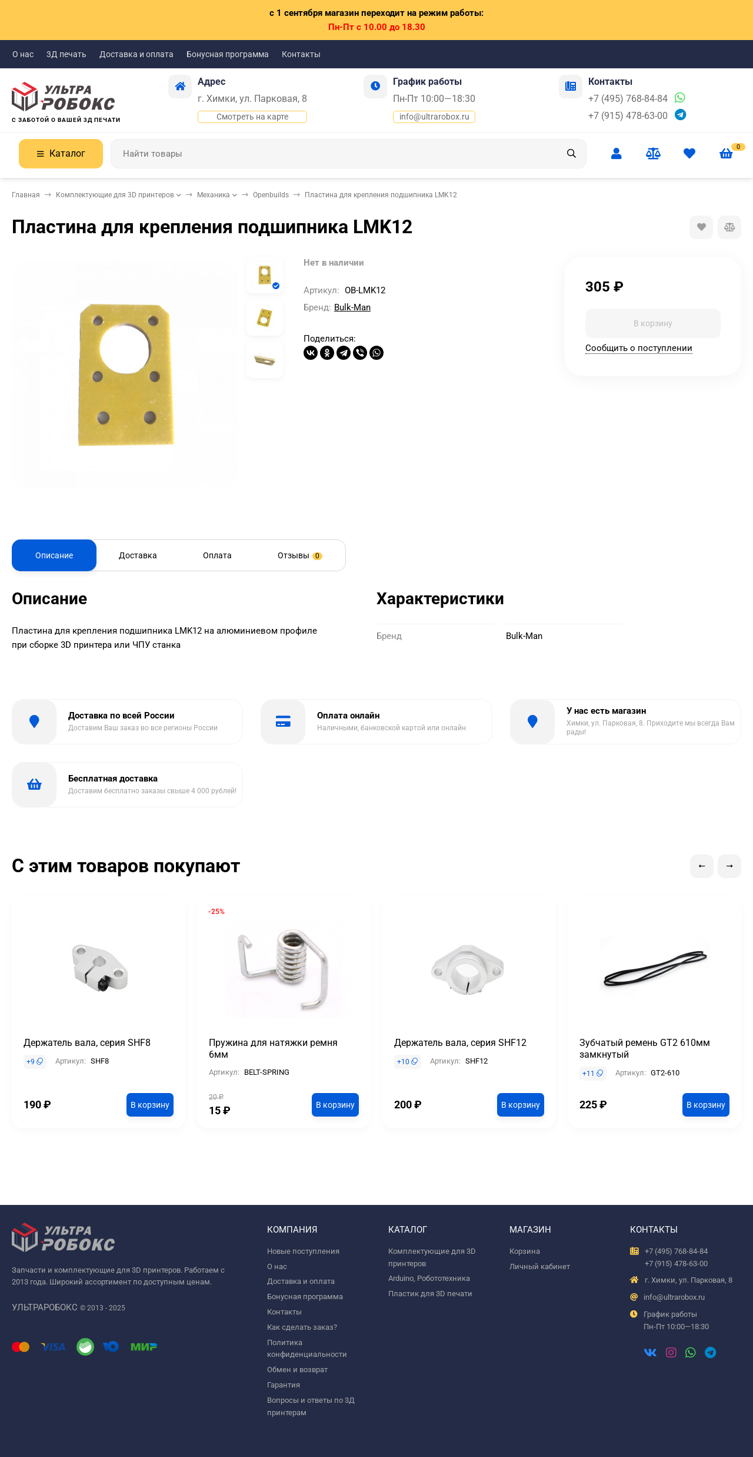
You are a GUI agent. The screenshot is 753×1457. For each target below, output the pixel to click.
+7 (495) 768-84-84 (628, 98)
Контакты (301, 54)
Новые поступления (303, 1251)
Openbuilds (271, 195)
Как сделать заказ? (302, 1327)
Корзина (524, 1251)
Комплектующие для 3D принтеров (115, 195)
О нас (23, 54)
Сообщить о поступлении (638, 348)
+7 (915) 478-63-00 (628, 115)
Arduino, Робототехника (429, 1278)
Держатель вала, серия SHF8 (87, 1042)
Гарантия (283, 1384)
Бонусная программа (227, 54)
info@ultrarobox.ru (434, 116)
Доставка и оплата (136, 54)
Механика (213, 195)
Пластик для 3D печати (430, 1293)
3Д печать (66, 54)
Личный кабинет (539, 1266)
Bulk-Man (352, 307)
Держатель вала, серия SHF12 (460, 1042)
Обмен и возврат (297, 1369)
